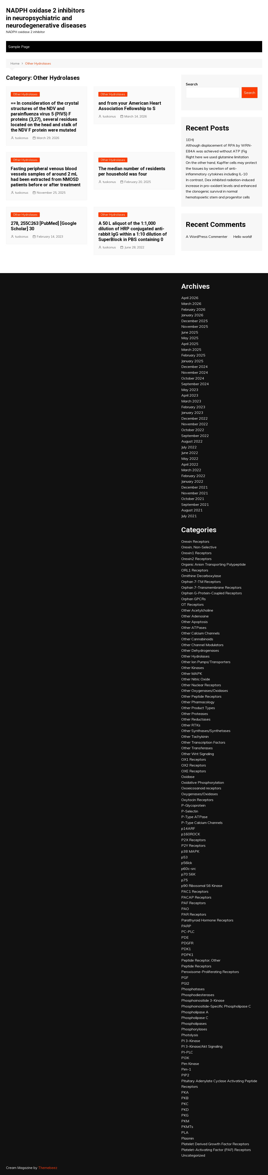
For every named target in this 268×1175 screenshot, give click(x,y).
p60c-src (188, 868)
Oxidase (188, 776)
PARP (186, 926)
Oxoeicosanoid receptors (201, 788)
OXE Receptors (193, 771)
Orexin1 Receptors (196, 553)
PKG (184, 1115)
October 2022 (192, 430)
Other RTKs (190, 725)
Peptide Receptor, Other (200, 960)
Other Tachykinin (195, 736)
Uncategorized (193, 1155)
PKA (185, 1092)
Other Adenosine (195, 616)
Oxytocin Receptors (197, 799)
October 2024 (192, 378)
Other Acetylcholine (197, 610)
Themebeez (47, 1168)
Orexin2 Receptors (196, 558)
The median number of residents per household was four (131, 171)
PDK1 (186, 949)
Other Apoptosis (194, 621)
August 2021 (192, 510)
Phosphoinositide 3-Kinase (202, 1000)
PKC (184, 1103)
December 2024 (194, 366)
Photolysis (189, 1035)
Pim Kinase (190, 1063)
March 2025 (191, 349)
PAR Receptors (193, 914)
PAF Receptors (193, 903)
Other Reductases (195, 719)
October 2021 (192, 498)
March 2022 (191, 470)
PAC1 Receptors (194, 891)
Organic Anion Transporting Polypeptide (213, 564)
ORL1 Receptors (194, 570)
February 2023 (193, 407)
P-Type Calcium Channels (202, 822)
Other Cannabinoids (197, 639)
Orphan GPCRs (193, 599)
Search (192, 84)
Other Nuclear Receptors (201, 685)
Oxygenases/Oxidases (199, 794)
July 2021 (189, 516)
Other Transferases (197, 748)
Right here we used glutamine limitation (217, 157)
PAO (185, 908)
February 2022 (193, 475)
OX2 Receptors (193, 765)
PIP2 (185, 1075)
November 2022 (194, 424)
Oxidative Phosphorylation (202, 782)
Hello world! (242, 236)
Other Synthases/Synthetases (205, 730)
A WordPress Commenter (206, 236)
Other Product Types (198, 708)
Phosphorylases (194, 1029)
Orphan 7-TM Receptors (201, 581)
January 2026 (192, 315)
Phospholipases (194, 1023)
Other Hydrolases (25, 94)
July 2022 (189, 447)
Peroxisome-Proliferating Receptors (210, 971)
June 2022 (189, 452)
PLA (184, 1132)
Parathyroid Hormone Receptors (207, 920)
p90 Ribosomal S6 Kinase (201, 885)
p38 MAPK (190, 851)
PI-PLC (187, 1052)
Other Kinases (192, 667)
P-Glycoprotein (193, 805)
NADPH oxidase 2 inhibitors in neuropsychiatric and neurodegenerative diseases (46, 18)
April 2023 (189, 395)
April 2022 (189, 464)
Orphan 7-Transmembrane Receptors (211, 587)
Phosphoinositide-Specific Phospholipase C (216, 1006)
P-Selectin (189, 811)
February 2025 (193, 355)
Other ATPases (193, 627)
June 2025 (189, 332)
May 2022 (189, 458)
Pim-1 (186, 1069)
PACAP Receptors (196, 897)
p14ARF (188, 828)
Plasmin (187, 1138)
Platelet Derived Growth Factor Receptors (215, 1144)
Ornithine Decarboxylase (201, 575)
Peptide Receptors (196, 966)
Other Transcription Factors (203, 742)
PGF (184, 977)
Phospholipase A (194, 1012)
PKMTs (187, 1126)
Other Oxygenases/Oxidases (204, 690)
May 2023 (189, 389)
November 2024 (194, 372)
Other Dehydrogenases (200, 650)
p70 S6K (188, 874)
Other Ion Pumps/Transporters (205, 662)
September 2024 (195, 384)
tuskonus (21, 138)
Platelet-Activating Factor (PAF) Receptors (216, 1149)
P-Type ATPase (194, 816)
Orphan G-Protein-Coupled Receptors (211, 593)
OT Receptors (192, 604)
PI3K (185, 1058)
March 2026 (191, 303)
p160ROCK (190, 834)
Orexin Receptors (195, 541)
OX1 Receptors (193, 759)
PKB (184, 1098)
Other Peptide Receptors (201, 696)
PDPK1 (187, 954)
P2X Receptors (193, 840)
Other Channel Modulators (202, 645)
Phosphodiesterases (197, 995)
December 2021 (194, 487)
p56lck (186, 862)
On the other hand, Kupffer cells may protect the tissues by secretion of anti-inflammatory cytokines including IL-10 (221, 168)
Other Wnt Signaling (197, 753)
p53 (184, 857)
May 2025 (189, 338)
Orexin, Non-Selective (199, 547)
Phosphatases (193, 989)
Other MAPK (191, 673)
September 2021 (195, 504)
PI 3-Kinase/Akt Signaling (201, 1046)
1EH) (190, 139)
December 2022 (194, 418)
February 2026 (193, 309)
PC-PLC (188, 931)
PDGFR (187, 943)
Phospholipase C (194, 1017)
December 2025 (194, 321)
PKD (185, 1109)
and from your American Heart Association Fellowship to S (129, 105)
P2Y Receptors (193, 845)
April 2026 (189, 297)
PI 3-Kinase (190, 1040)
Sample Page (19, 46)
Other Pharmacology (198, 702)
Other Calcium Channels (200, 633)
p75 (184, 880)
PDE (185, 937)
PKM (185, 1121)
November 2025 (194, 326)
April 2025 (189, 343)
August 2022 (192, 441)
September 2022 (195, 435)
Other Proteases (194, 713)
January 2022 (192, 481)
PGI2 (185, 983)
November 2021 (194, 493)
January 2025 (192, 361)
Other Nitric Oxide (195, 679)
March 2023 (191, 401)
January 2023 (192, 412)
